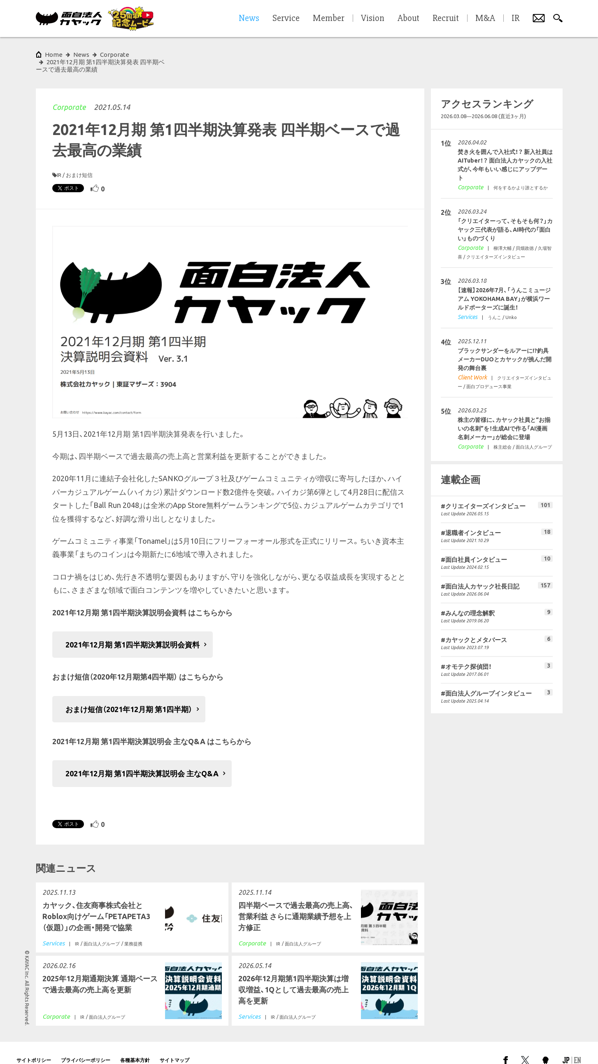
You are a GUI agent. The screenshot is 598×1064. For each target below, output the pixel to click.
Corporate (69, 92)
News (81, 54)
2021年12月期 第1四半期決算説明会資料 (132, 630)
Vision (372, 18)
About (408, 18)
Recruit (446, 18)
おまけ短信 (79, 160)
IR (59, 160)
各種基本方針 (135, 1045)
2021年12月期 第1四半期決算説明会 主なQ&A (142, 758)
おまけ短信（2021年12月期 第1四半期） (128, 694)
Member (328, 18)
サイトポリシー (33, 1045)
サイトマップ (174, 1045)
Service (286, 18)
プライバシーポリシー (85, 1045)
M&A (485, 18)
